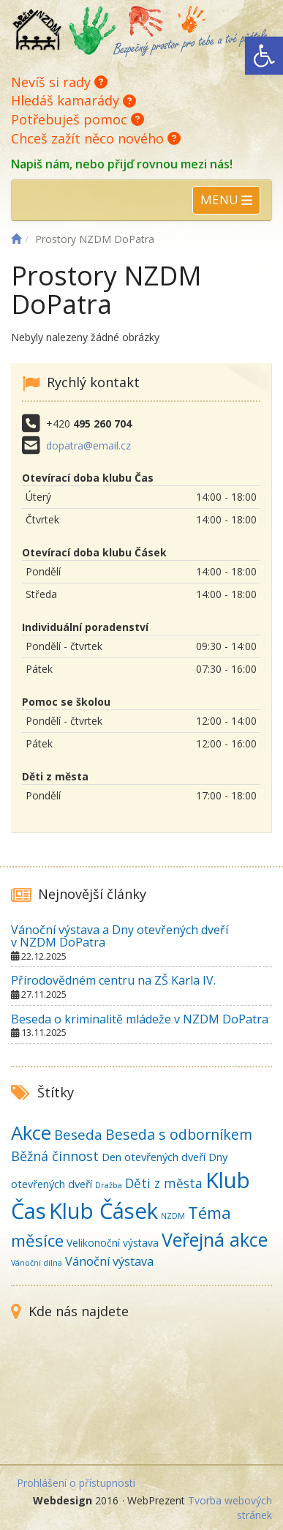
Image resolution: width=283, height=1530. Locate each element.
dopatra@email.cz (88, 445)
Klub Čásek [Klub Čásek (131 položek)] (103, 1210)
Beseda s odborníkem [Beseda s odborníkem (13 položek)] (178, 1134)
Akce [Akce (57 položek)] (31, 1133)
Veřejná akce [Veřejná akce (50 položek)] (215, 1239)
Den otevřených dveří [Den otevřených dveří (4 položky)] (153, 1156)
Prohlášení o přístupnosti (76, 1483)
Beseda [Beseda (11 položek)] (78, 1134)
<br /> (141, 1394)
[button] (264, 56)
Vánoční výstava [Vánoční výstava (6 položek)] (109, 1261)
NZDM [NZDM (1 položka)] (173, 1216)
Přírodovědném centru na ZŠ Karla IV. (113, 980)
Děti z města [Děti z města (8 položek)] (164, 1183)
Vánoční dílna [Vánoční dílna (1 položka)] (36, 1263)
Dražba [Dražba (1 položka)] (108, 1185)
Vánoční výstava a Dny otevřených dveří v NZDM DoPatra (119, 936)
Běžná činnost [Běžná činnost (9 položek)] (55, 1156)
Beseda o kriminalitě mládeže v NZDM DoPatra (139, 1019)
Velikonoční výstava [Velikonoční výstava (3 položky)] (113, 1243)
